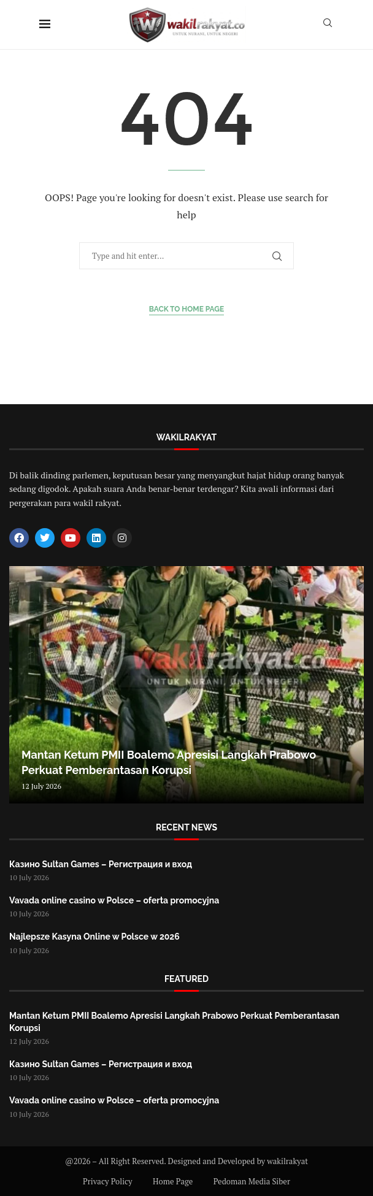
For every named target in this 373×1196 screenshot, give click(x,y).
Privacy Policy (108, 1181)
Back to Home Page (187, 309)
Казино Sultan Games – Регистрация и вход (100, 864)
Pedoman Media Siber (251, 1181)
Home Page (173, 1181)
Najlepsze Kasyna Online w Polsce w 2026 (94, 936)
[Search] (327, 24)
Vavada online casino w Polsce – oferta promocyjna (114, 900)
